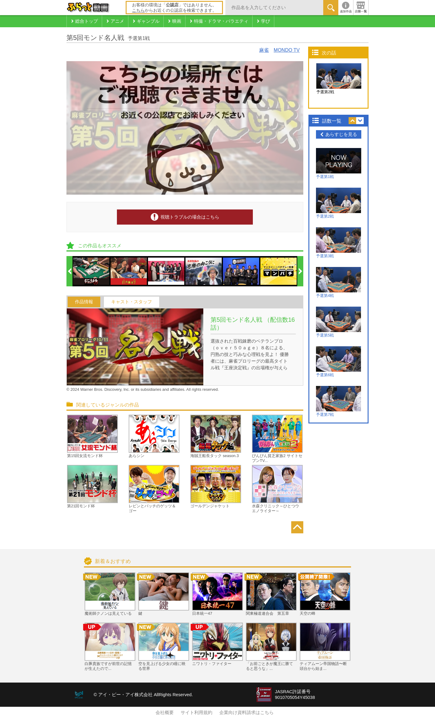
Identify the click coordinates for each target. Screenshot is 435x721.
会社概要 (165, 712)
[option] (91, 271)
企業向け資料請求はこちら (246, 712)
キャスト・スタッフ (131, 301)
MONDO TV (287, 50)
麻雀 (264, 50)
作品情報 (84, 301)
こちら (138, 10)
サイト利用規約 (196, 712)
